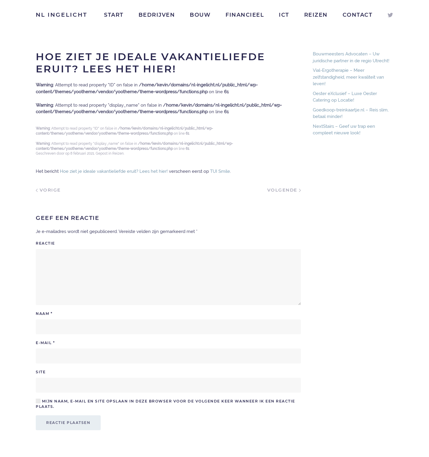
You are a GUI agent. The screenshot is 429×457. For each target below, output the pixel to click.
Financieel (245, 15)
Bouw (200, 15)
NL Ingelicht (61, 14)
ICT (284, 15)
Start (114, 15)
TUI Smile (220, 171)
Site (41, 372)
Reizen (316, 15)
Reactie (45, 243)
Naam (44, 313)
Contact (358, 15)
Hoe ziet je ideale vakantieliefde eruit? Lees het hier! (114, 171)
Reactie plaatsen (68, 422)
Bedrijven (157, 15)
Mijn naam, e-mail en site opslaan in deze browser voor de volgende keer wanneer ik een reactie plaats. (165, 404)
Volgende (284, 190)
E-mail (45, 343)
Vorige (48, 190)
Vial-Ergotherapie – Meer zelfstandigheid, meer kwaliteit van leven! (348, 77)
